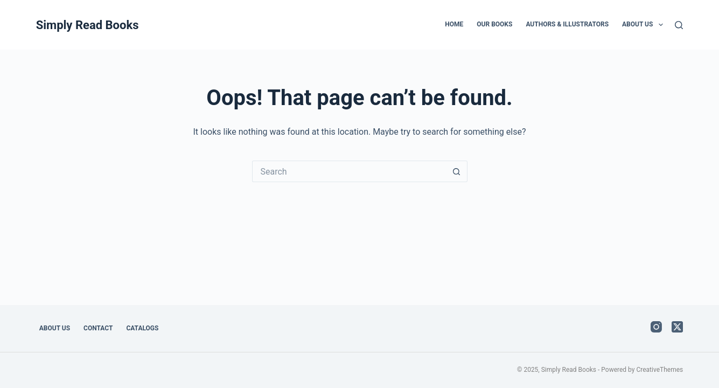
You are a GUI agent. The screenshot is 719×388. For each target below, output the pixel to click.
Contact (98, 328)
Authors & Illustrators (567, 24)
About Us (644, 24)
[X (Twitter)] (677, 326)
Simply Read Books (87, 25)
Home (454, 24)
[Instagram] (656, 326)
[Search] (679, 25)
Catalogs (142, 328)
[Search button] (456, 171)
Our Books (494, 24)
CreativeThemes (659, 369)
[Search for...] (349, 171)
